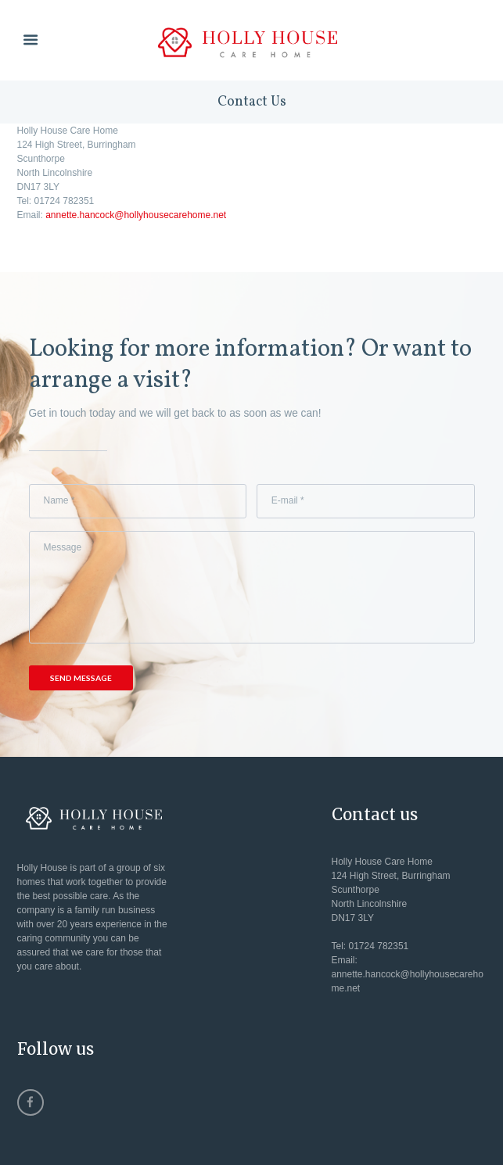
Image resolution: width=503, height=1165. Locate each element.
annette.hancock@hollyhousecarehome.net (135, 215)
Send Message (81, 678)
